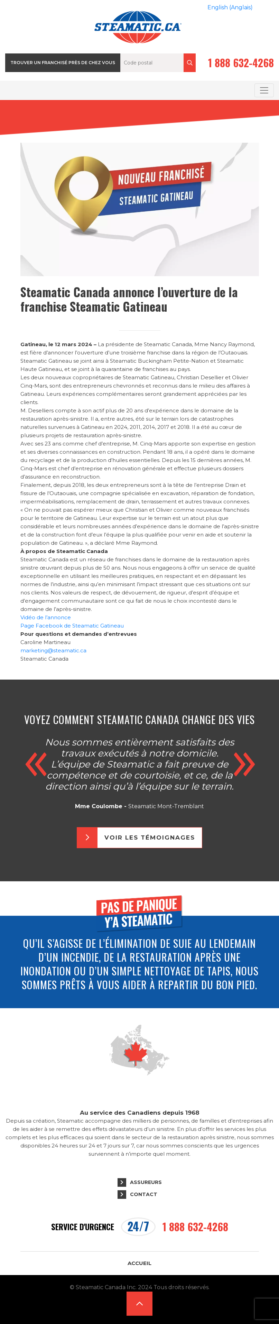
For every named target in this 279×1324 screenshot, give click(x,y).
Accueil (139, 1263)
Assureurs (146, 1182)
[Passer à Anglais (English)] (230, 7)
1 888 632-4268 (241, 62)
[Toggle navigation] (264, 90)
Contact (143, 1194)
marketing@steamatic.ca (53, 650)
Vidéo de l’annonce (45, 617)
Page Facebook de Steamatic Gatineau (72, 625)
